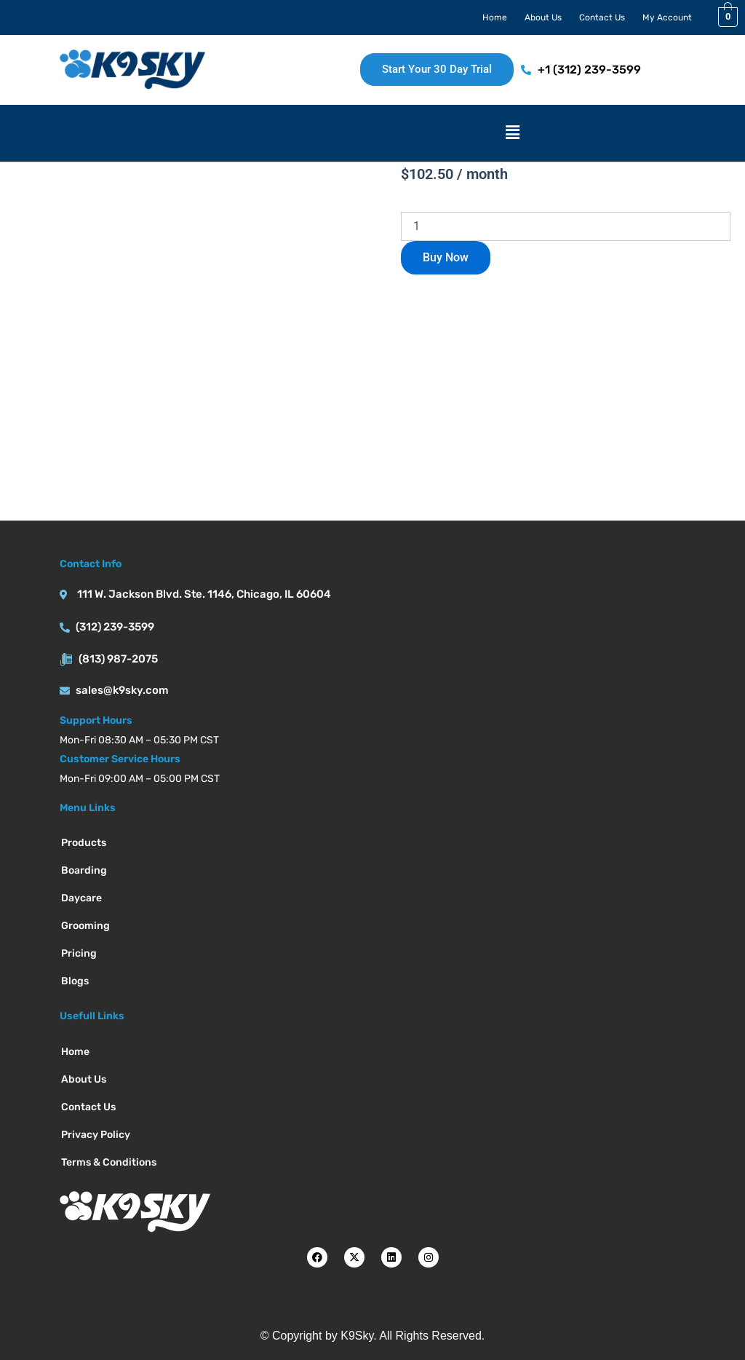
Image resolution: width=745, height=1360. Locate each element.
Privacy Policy (95, 1134)
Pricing (79, 953)
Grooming (85, 926)
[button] (513, 133)
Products (83, 843)
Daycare (81, 898)
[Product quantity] (565, 226)
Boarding (84, 870)
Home (494, 17)
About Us (543, 17)
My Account (667, 17)
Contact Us (602, 17)
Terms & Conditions (108, 1162)
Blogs (75, 981)
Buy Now (446, 257)
